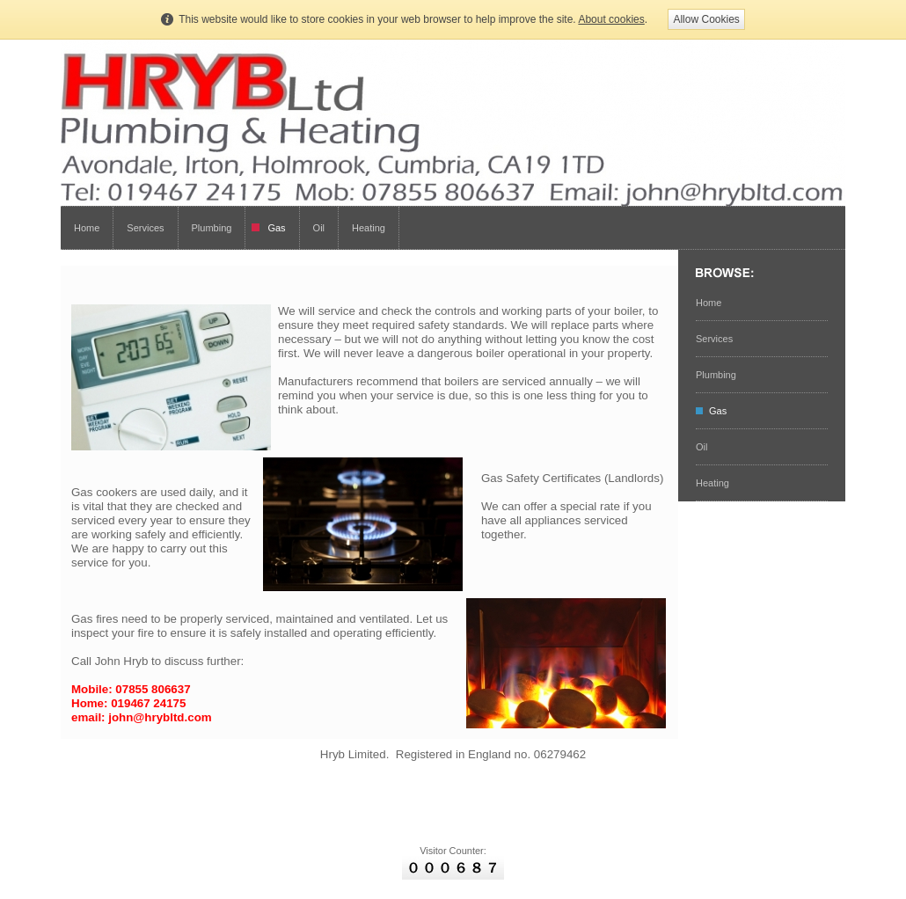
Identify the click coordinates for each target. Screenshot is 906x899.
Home (86, 228)
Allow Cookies (706, 19)
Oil (319, 228)
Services (145, 228)
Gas (276, 228)
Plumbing (212, 228)
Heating (368, 228)
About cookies (611, 19)
